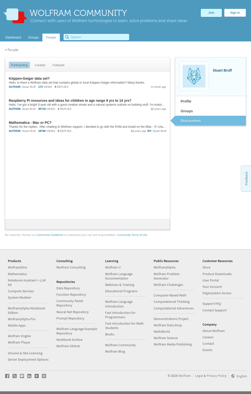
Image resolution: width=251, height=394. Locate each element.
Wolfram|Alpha (165, 267)
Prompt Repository (70, 318)
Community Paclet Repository (69, 303)
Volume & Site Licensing (25, 353)
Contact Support (214, 310)
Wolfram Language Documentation (119, 276)
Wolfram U (113, 267)
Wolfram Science (166, 338)
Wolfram (184, 375)
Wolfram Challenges (168, 284)
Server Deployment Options (28, 359)
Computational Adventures (174, 308)
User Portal (210, 280)
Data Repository (68, 288)
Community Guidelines (49, 234)
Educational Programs (121, 291)
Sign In (235, 12)
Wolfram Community (120, 345)
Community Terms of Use (132, 234)
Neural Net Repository (72, 312)
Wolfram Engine (19, 336)
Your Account (212, 286)
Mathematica (17, 274)
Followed (58, 65)
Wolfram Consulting (71, 267)
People (11, 50)
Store (206, 267)
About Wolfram (213, 331)
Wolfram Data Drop (168, 325)
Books (109, 334)
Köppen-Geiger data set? (29, 78)
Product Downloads (217, 274)
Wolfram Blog (115, 351)
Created (40, 65)
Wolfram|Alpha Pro (22, 319)
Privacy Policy (217, 375)
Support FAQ (211, 303)
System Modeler (19, 297)
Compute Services (21, 291)
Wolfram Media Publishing (173, 344)
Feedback (246, 178)
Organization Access (216, 293)
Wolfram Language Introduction (119, 303)
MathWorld (162, 331)
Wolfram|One (17, 267)
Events (207, 350)
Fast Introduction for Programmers (120, 314)
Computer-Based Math (170, 295)
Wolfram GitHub (68, 346)
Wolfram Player (19, 342)
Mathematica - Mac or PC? (30, 123)
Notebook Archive (69, 339)
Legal (199, 375)
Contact (208, 343)
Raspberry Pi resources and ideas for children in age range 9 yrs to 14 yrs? (70, 100)
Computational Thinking (171, 301)
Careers (207, 337)
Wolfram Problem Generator (167, 276)
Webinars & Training (119, 284)
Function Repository (71, 294)
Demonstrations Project (171, 319)
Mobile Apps (17, 325)
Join (211, 12)
